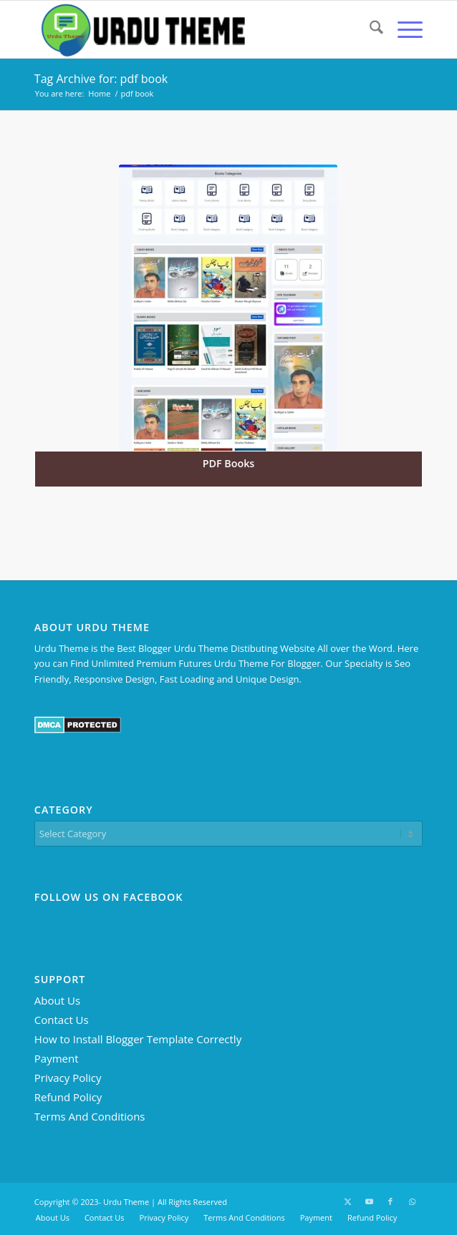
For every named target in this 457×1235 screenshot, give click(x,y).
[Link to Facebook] (390, 1201)
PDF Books (229, 463)
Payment (56, 1058)
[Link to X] (347, 1201)
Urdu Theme (126, 1201)
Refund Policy (68, 1097)
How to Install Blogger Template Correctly (137, 1039)
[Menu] (403, 29)
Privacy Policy (68, 1077)
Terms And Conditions (89, 1116)
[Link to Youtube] (369, 1201)
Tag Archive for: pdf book (101, 79)
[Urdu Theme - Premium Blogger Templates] (189, 29)
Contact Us (61, 1019)
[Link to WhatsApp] (412, 1201)
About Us (57, 1000)
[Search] (369, 29)
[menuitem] (369, 29)
